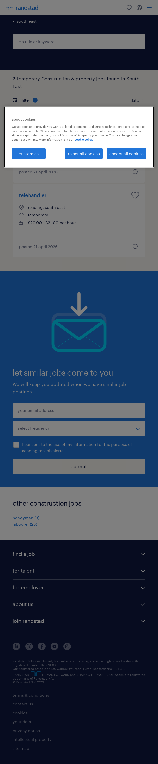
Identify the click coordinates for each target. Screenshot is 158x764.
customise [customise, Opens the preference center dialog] (29, 153)
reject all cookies (84, 153)
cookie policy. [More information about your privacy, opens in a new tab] (84, 139)
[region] (79, 137)
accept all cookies (126, 153)
